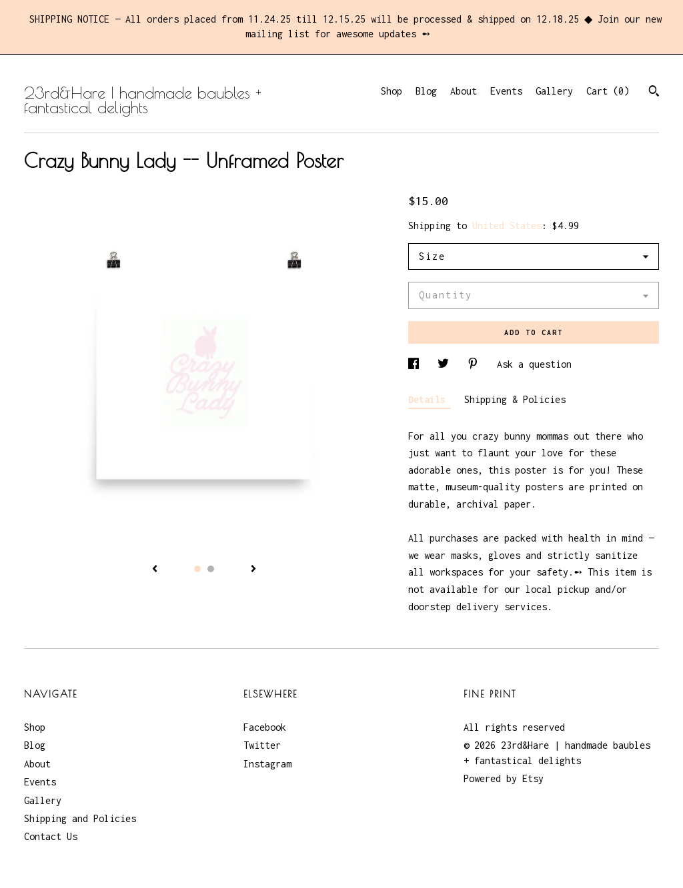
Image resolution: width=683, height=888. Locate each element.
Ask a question (534, 364)
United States (507, 225)
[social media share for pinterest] (476, 364)
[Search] (654, 92)
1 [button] (197, 569)
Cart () (607, 91)
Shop (391, 91)
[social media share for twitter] (446, 364)
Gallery (554, 91)
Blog (426, 91)
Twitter (262, 745)
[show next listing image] (253, 569)
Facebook (264, 727)
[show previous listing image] (154, 569)
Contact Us (50, 836)
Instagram (267, 763)
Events (506, 91)
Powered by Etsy (504, 778)
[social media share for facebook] (416, 364)
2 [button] (210, 569)
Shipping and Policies (80, 818)
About (463, 91)
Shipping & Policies (515, 399)
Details (429, 399)
